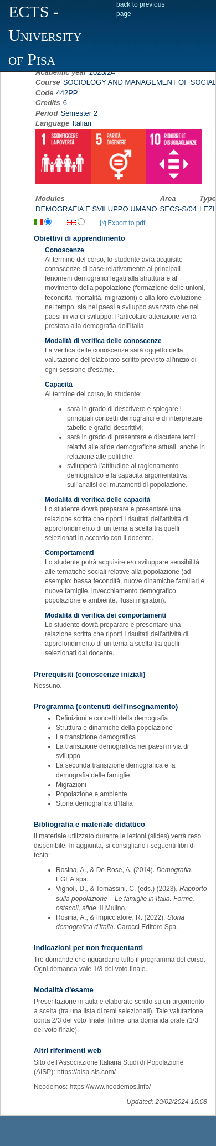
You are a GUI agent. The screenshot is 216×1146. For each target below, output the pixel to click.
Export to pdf (122, 223)
